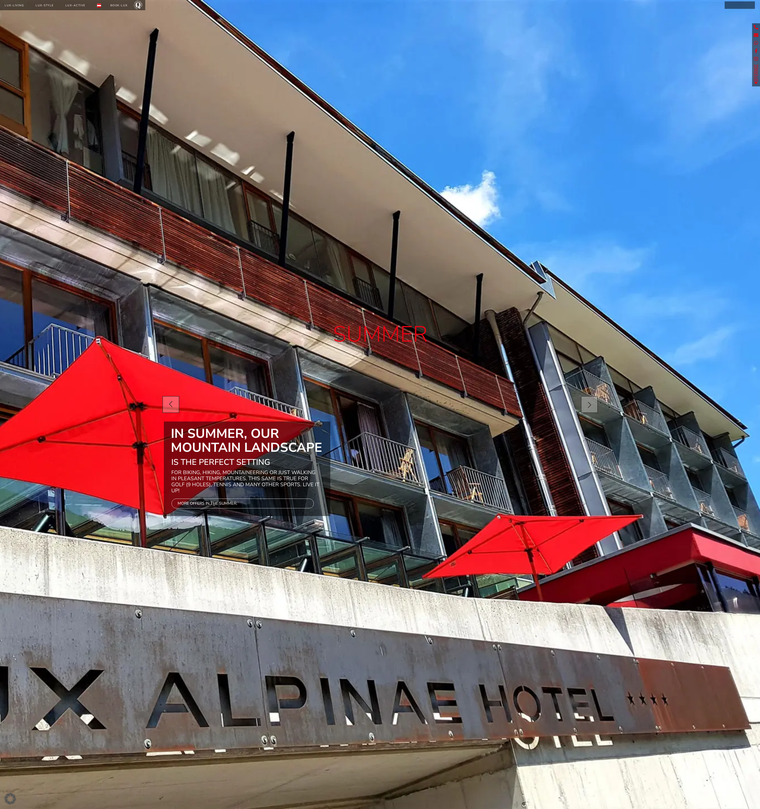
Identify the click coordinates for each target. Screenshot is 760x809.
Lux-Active (75, 5)
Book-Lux (119, 5)
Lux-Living (14, 5)
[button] (10, 799)
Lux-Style (45, 5)
